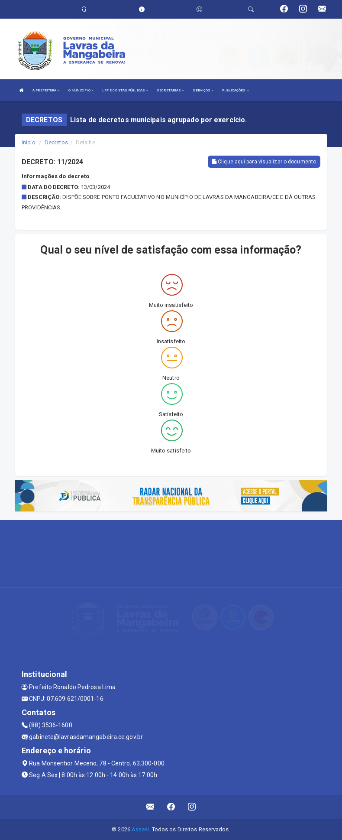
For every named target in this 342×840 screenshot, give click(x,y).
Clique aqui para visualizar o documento (264, 162)
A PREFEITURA (45, 90)
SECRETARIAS (170, 90)
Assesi (140, 829)
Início (28, 142)
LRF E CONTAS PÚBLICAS (125, 90)
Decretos (56, 142)
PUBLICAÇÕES (235, 90)
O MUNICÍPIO (81, 90)
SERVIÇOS (203, 90)
